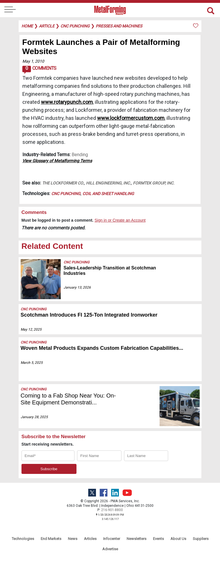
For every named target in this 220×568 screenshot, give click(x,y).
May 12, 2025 (31, 329)
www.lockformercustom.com (130, 118)
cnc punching (75, 26)
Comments (39, 69)
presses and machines (119, 26)
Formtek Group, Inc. (153, 183)
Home (27, 26)
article (46, 26)
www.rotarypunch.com (67, 102)
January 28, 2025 (34, 417)
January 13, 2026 (77, 287)
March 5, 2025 (32, 363)
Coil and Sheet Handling (108, 193)
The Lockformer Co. (63, 183)
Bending (80, 154)
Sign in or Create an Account (120, 220)
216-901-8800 (112, 510)
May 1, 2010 (33, 61)
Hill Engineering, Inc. (108, 183)
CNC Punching (65, 193)
